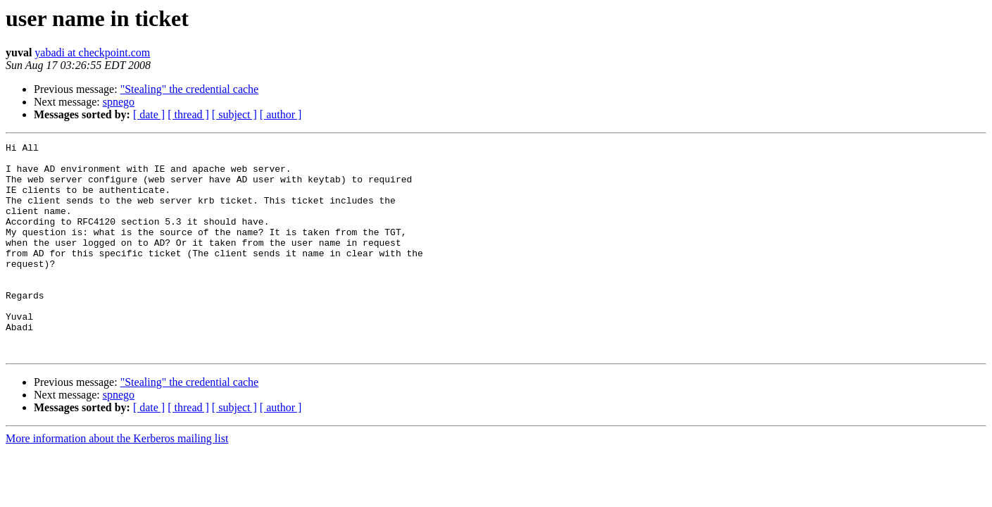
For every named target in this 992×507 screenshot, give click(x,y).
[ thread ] (188, 114)
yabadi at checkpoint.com (92, 52)
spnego (118, 102)
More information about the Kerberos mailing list (117, 481)
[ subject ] (234, 114)
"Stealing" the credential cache (189, 89)
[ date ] (149, 114)
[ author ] (281, 114)
